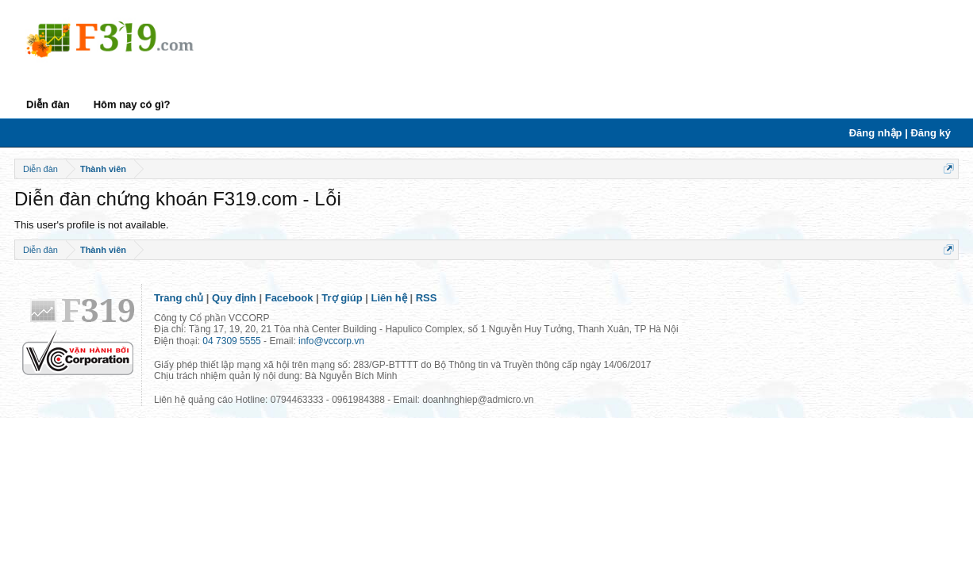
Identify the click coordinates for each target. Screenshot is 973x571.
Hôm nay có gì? (132, 104)
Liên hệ (389, 298)
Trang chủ (178, 298)
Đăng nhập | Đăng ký (900, 133)
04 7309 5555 (231, 341)
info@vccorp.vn (331, 341)
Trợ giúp (341, 298)
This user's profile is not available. (91, 225)
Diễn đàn (48, 104)
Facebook (289, 298)
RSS (426, 298)
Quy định (234, 298)
